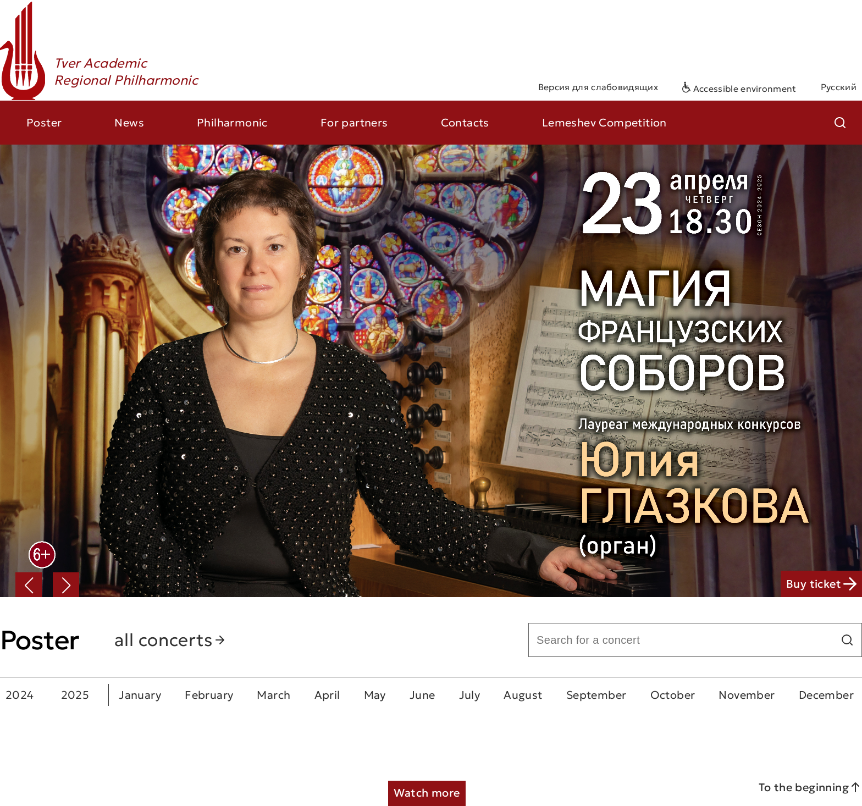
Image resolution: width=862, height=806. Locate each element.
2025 (75, 695)
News (129, 122)
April (327, 695)
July (469, 695)
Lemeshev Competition (604, 122)
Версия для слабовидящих (598, 86)
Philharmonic (232, 122)
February (209, 695)
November (747, 695)
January (140, 695)
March (273, 695)
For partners (354, 122)
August (523, 695)
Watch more (427, 792)
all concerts (170, 640)
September (596, 695)
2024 (19, 695)
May (375, 695)
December (826, 695)
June (422, 695)
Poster (44, 122)
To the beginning (810, 787)
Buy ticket (821, 584)
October (672, 695)
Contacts (465, 122)
